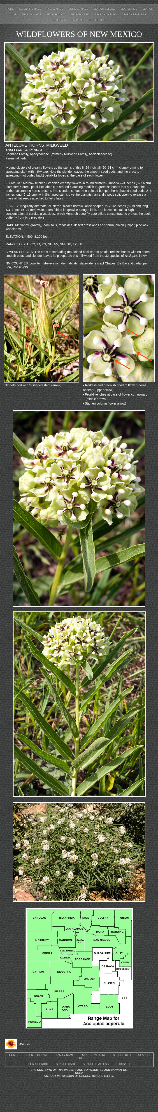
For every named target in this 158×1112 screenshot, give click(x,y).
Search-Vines (80, 14)
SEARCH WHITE (38, 1064)
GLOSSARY (122, 1064)
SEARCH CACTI (66, 1064)
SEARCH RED (122, 1055)
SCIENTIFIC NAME (37, 1055)
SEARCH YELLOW (93, 1055)
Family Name (55, 8)
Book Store (97, 20)
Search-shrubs (106, 14)
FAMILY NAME (65, 1055)
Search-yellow (104, 8)
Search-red (129, 8)
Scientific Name (30, 8)
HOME (13, 1055)
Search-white (32, 14)
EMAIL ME (78, 20)
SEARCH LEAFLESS (96, 1064)
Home (11, 8)
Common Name (78, 8)
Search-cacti (56, 14)
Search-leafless (134, 14)
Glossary (60, 20)
